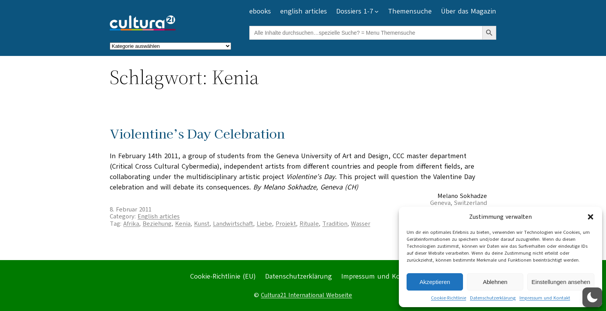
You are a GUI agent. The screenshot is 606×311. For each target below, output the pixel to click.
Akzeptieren (434, 282)
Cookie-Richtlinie (448, 298)
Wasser (360, 224)
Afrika (131, 224)
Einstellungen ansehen (560, 282)
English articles (159, 216)
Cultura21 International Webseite (306, 295)
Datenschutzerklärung (493, 298)
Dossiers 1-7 (354, 11)
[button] (590, 217)
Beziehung (157, 224)
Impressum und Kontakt (544, 298)
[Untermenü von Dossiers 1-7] (376, 11)
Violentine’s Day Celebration (197, 133)
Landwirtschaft (233, 224)
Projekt (286, 224)
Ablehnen (495, 282)
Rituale (309, 224)
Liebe (264, 224)
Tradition (334, 224)
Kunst (201, 224)
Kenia (183, 224)
